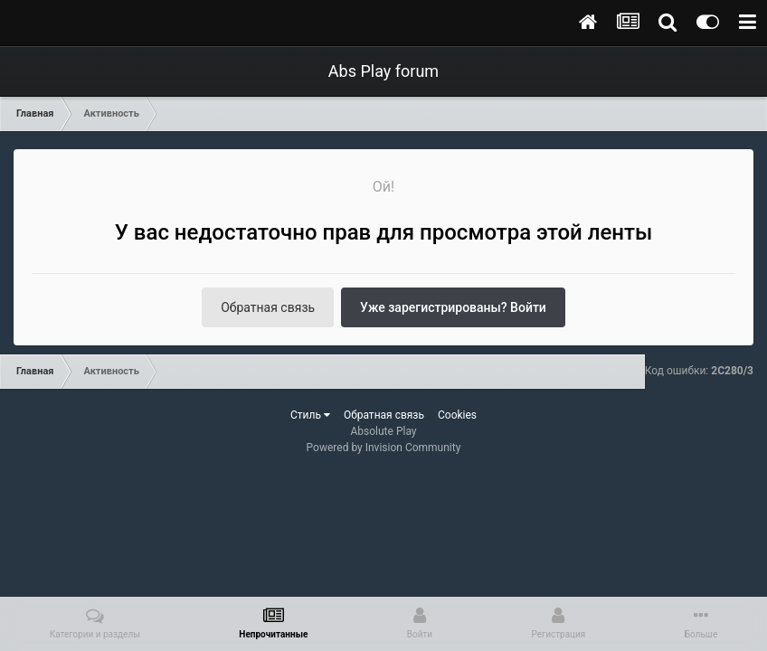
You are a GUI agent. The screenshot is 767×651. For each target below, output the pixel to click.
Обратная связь (268, 307)
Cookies (457, 415)
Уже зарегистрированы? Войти (453, 307)
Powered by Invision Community (384, 447)
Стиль (310, 415)
